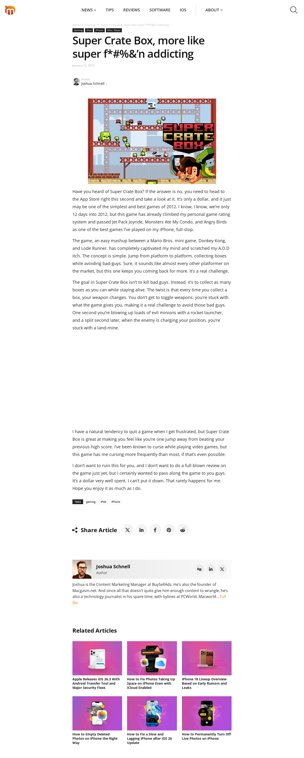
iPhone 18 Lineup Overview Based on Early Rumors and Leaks (204, 683)
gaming (90, 501)
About (212, 10)
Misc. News (113, 30)
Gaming (90, 25)
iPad (88, 30)
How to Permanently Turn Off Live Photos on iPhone (206, 736)
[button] (294, 10)
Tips (110, 10)
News (87, 10)
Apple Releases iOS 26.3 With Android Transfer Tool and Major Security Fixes (96, 683)
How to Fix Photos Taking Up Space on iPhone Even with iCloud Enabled (151, 683)
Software (159, 10)
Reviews (131, 10)
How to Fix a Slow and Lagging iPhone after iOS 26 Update (149, 738)
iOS (183, 10)
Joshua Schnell (92, 83)
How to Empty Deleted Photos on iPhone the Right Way (95, 738)
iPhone (99, 30)
